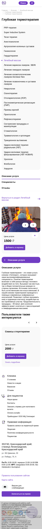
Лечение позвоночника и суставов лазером (20, 82)
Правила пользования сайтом (16, 475)
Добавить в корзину (15, 247)
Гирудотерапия (11, 56)
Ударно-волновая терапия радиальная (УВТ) (16, 146)
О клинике (11, 380)
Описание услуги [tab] (10, 176)
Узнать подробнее (12, 362)
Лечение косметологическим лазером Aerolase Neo (17, 75)
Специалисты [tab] (8, 182)
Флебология (9, 164)
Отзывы (10, 390)
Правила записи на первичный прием (23, 426)
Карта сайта (7, 480)
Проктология (10, 114)
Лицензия (11, 429)
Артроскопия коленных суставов (19, 46)
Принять (36, 516)
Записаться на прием (21, 494)
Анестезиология (11, 42)
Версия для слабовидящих (18, 487)
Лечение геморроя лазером (17, 70)
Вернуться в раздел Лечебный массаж (21, 199)
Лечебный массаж (12, 60)
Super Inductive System (14, 32)
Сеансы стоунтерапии (17, 331)
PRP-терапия (10, 28)
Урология (8, 159)
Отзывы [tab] (6, 188)
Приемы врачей (11, 110)
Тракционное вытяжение (15, 140)
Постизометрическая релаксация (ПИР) (19, 104)
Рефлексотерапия (12, 119)
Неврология (9, 89)
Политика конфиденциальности (20, 433)
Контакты (11, 403)
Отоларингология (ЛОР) (15, 98)
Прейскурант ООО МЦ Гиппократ (21, 416)
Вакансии (11, 387)
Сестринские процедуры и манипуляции (16, 125)
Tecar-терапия (10, 37)
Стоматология (10, 131)
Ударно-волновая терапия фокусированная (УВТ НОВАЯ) (18, 153)
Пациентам (12, 436)
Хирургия (8, 169)
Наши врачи (12, 399)
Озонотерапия (10, 93)
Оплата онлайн (13, 413)
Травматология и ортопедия (17, 136)
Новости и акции (14, 383)
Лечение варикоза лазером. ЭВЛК (20, 65)
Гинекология (10, 51)
